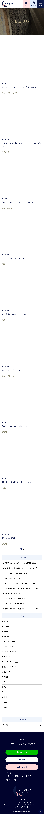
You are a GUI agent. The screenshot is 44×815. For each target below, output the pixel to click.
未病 (3, 682)
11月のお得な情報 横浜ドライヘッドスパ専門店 (20, 588)
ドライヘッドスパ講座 (10, 662)
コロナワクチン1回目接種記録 (14, 603)
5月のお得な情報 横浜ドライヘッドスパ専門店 (20, 568)
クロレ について (7, 208)
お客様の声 (6, 631)
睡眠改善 (4, 432)
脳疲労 (4, 320)
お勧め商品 (6, 626)
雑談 (3, 264)
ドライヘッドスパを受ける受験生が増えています (20, 583)
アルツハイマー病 (8, 641)
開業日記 (5, 707)
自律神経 (5, 702)
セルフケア (6, 656)
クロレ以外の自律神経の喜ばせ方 (15, 573)
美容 (3, 692)
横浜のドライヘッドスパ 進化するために (18, 202)
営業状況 (5, 677)
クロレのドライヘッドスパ (10, 93)
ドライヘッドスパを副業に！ (13, 593)
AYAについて (6, 621)
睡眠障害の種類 (8, 538)
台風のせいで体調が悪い (12, 370)
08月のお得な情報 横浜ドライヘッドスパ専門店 (20, 608)
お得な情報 (5, 152)
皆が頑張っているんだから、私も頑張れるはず (21, 87)
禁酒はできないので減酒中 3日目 (16, 426)
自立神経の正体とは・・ (11, 578)
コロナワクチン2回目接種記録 (14, 598)
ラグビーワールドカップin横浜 (14, 258)
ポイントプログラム (9, 667)
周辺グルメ (6, 672)
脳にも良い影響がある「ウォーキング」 (18, 482)
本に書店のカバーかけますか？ (15, 314)
